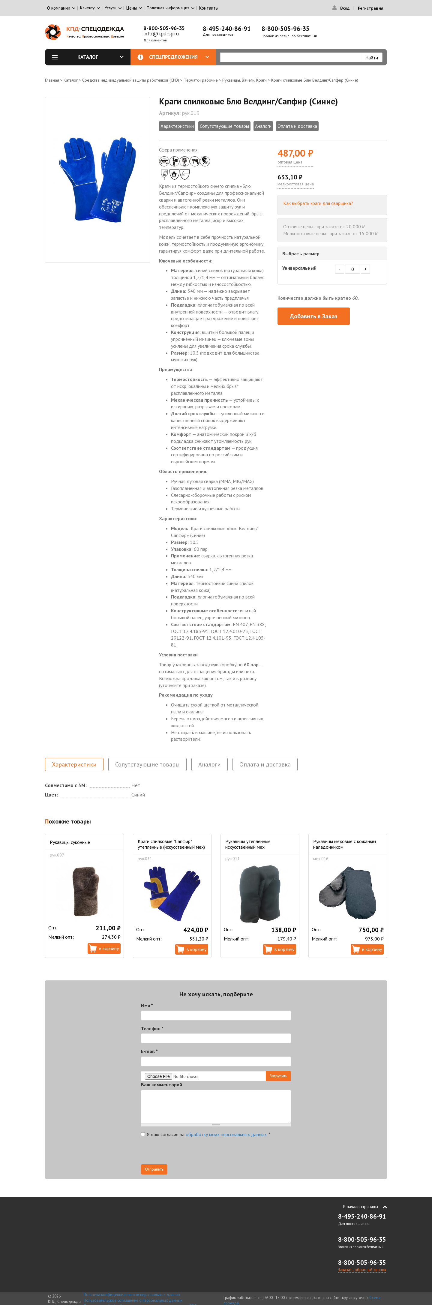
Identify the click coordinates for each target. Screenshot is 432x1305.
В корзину (109, 948)
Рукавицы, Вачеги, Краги (244, 80)
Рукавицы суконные (70, 842)
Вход (345, 8)
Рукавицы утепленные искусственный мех (248, 844)
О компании (58, 8)
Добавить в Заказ (314, 316)
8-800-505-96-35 (164, 28)
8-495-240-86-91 (227, 29)
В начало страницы (360, 1206)
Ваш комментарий (161, 1085)
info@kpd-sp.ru (161, 33)
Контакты (208, 8)
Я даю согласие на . (205, 1134)
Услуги (110, 7)
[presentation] (186, 1152)
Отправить (154, 1169)
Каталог (100, 57)
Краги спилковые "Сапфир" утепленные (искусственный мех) (171, 844)
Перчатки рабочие (201, 80)
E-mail (149, 1051)
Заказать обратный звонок (362, 1269)
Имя (147, 1005)
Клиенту (87, 7)
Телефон (152, 1028)
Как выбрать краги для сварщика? (318, 203)
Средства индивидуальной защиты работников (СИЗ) (130, 80)
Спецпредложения (179, 57)
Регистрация (370, 8)
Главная (52, 80)
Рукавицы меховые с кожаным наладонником (344, 844)
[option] (97, 179)
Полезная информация (168, 7)
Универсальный (299, 268)
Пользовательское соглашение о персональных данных (133, 1300)
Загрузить (278, 1075)
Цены (131, 8)
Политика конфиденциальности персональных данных (132, 1294)
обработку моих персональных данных (226, 1134)
